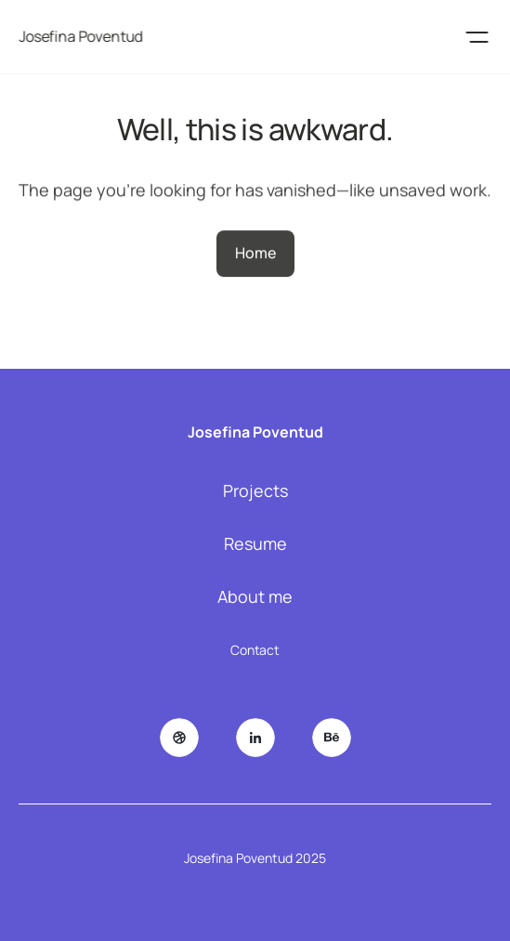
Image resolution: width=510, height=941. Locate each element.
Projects (255, 490)
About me (255, 596)
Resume (255, 543)
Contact (255, 650)
